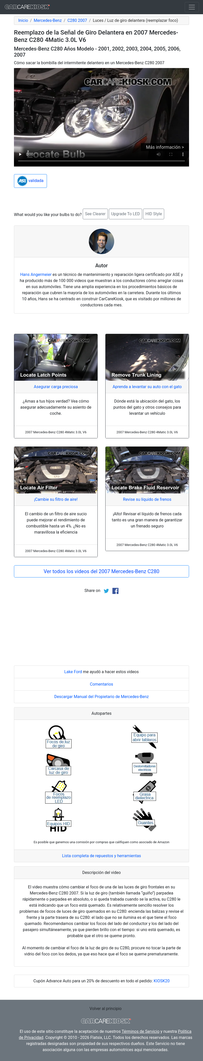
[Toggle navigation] (192, 7)
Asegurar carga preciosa (56, 386)
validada (30, 181)
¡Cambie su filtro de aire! (56, 499)
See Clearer (95, 213)
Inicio (23, 20)
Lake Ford (73, 671)
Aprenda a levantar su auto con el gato (147, 386)
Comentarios (101, 684)
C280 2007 (77, 20)
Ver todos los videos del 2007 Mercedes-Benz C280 (101, 571)
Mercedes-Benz (48, 20)
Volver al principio (106, 1008)
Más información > (165, 147)
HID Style (153, 213)
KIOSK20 (162, 981)
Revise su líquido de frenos (147, 499)
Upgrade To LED (125, 213)
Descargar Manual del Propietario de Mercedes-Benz (101, 696)
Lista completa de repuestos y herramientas (101, 855)
